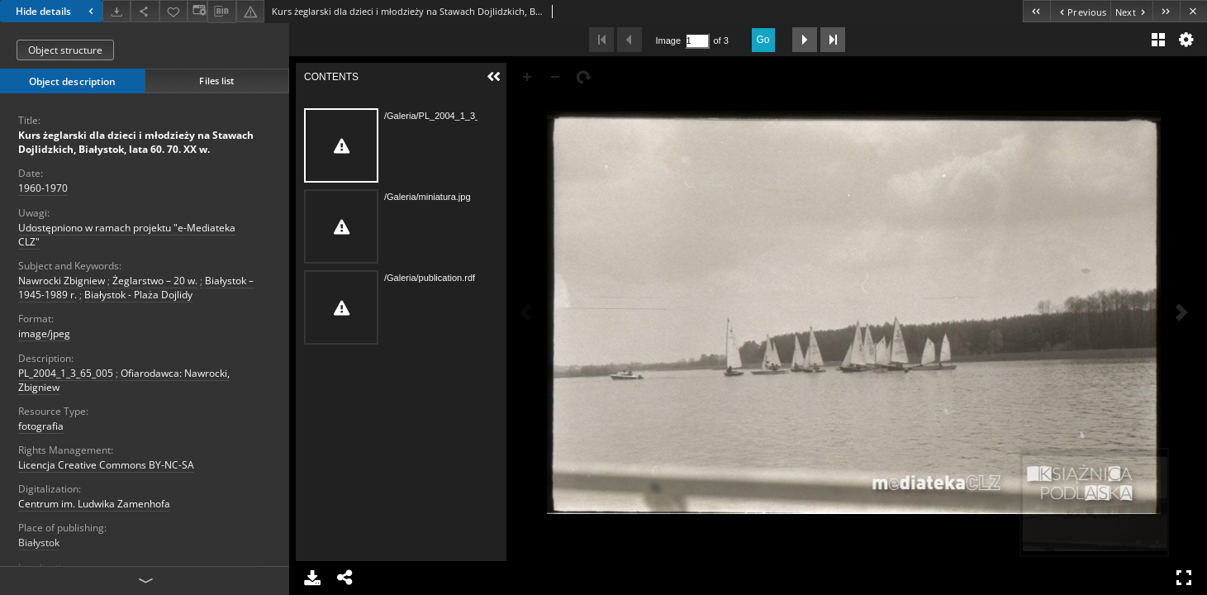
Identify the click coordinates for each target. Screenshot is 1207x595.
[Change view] (197, 11)
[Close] (1193, 11)
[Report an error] (250, 11)
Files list (216, 80)
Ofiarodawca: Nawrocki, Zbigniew (124, 380)
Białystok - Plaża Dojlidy (138, 295)
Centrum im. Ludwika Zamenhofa (94, 504)
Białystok (38, 543)
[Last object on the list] (1166, 11)
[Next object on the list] (1131, 11)
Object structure (65, 50)
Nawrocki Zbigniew (61, 281)
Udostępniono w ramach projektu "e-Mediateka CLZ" (126, 235)
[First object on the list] (1036, 11)
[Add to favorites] (173, 11)
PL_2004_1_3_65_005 (65, 373)
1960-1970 (43, 188)
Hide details (56, 11)
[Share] (145, 11)
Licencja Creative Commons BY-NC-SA (106, 465)
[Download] (116, 11)
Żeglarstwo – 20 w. (154, 281)
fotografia (41, 426)
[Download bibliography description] (221, 11)
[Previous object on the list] (1080, 11)
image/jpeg (44, 333)
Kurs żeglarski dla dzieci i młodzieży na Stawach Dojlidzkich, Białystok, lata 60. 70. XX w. (136, 142)
